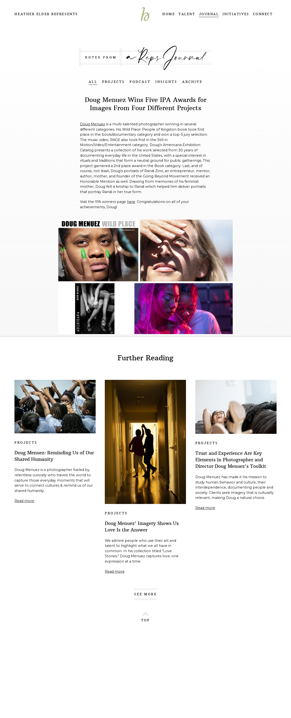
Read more (24, 501)
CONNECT (263, 14)
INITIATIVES (236, 14)
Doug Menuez (92, 124)
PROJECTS (113, 82)
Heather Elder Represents (46, 14)
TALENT (187, 14)
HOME (168, 14)
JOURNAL (209, 14)
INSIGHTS (166, 82)
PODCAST (140, 82)
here (131, 202)
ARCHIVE (192, 82)
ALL (93, 82)
